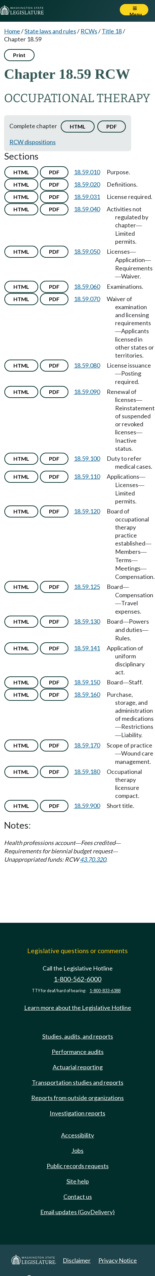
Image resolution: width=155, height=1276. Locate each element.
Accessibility (77, 1135)
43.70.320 (93, 859)
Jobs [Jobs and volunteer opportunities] (77, 1150)
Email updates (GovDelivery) (77, 1212)
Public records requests (78, 1165)
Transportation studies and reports (77, 1082)
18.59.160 (87, 694)
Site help (77, 1181)
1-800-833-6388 (105, 990)
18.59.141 (87, 648)
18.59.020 (87, 184)
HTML (78, 126)
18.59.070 (87, 298)
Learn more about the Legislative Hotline (77, 1007)
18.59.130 (87, 621)
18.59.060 (87, 286)
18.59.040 (87, 209)
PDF (111, 126)
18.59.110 (87, 476)
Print (19, 55)
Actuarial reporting (78, 1067)
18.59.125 (87, 586)
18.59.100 (87, 458)
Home (12, 31)
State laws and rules (50, 31)
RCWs (89, 31)
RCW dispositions (32, 142)
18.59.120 (87, 511)
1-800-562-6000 (77, 979)
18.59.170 (87, 745)
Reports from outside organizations (77, 1097)
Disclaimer (77, 1260)
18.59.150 (87, 682)
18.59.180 (87, 771)
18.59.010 (87, 172)
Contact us (77, 1196)
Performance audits (78, 1051)
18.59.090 (87, 391)
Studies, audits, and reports (77, 1036)
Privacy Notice (117, 1260)
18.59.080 (87, 365)
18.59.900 (87, 805)
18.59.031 (87, 196)
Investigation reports (77, 1113)
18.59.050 (87, 251)
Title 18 (112, 31)
